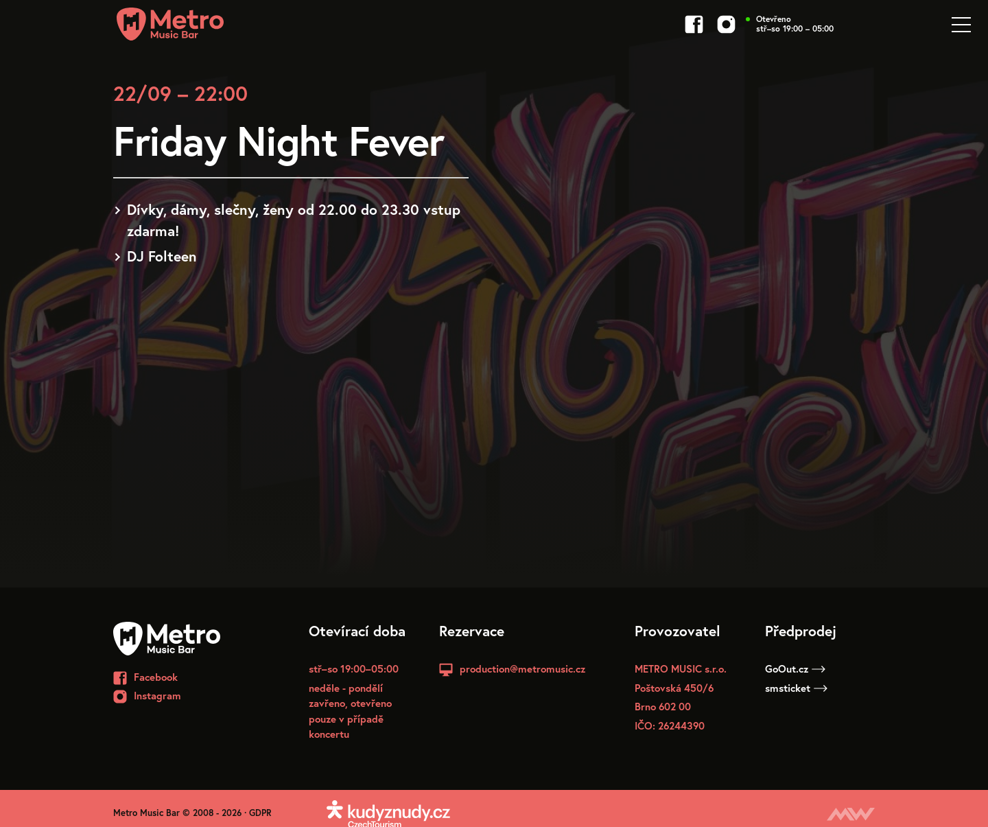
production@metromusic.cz (522, 668)
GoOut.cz (795, 668)
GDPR (260, 813)
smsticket (796, 688)
